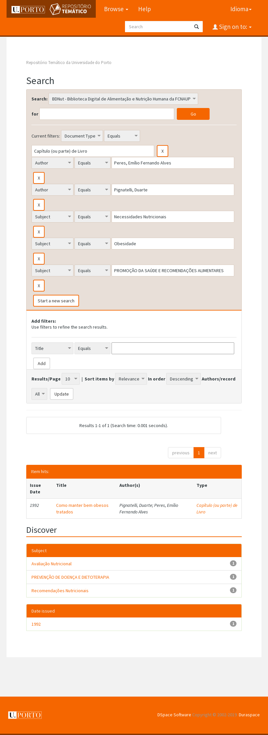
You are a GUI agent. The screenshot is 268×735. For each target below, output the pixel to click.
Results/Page (46, 379)
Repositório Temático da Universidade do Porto (69, 62)
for (34, 114)
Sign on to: (235, 27)
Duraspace (249, 715)
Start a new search (56, 301)
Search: (39, 99)
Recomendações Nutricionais (60, 591)
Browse (116, 9)
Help (144, 9)
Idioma (241, 9)
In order (156, 379)
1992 (36, 624)
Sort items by (99, 379)
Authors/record (219, 379)
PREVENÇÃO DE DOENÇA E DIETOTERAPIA (70, 577)
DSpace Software (174, 715)
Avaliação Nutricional (51, 564)
